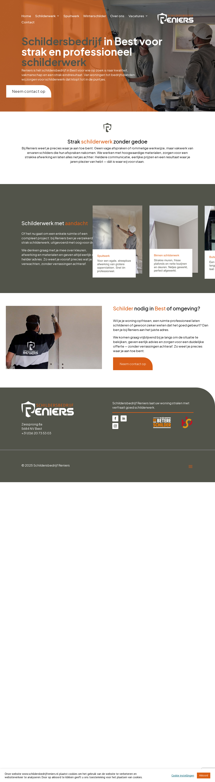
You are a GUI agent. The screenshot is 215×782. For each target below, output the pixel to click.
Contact (27, 22)
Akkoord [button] (203, 775)
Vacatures (136, 16)
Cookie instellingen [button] (182, 775)
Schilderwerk (45, 16)
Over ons (117, 16)
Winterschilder (94, 16)
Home (26, 16)
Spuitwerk (71, 16)
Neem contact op (28, 91)
